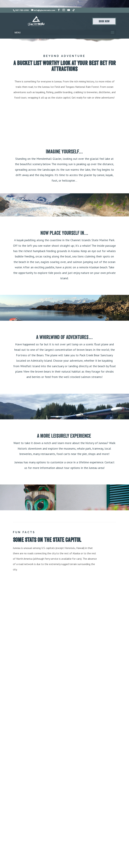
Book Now (104, 21)
